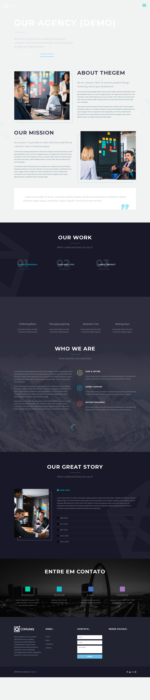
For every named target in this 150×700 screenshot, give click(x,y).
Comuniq (33, 672)
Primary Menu (144, 5)
